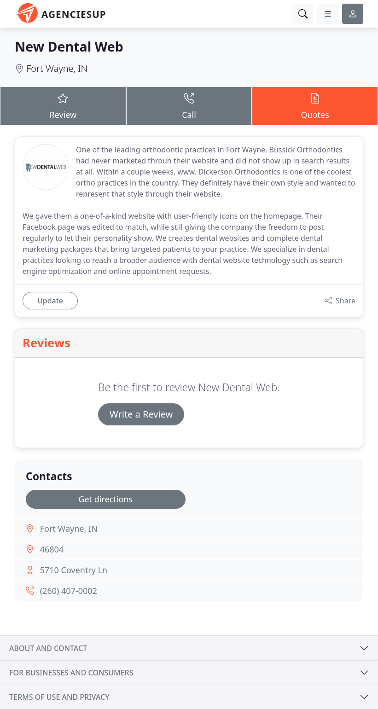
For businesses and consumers (71, 673)
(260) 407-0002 (68, 590)
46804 (52, 549)
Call (189, 105)
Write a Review (141, 414)
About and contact (48, 648)
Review (63, 105)
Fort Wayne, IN (56, 68)
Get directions (105, 499)
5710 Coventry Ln (74, 569)
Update (50, 301)
